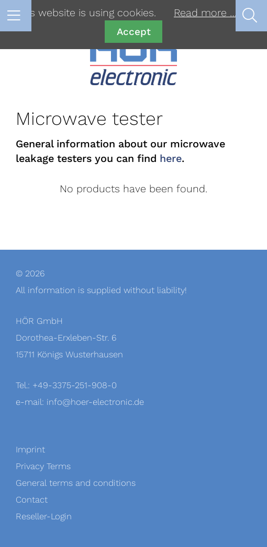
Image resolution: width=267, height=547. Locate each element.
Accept (134, 31)
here (171, 159)
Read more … (205, 13)
